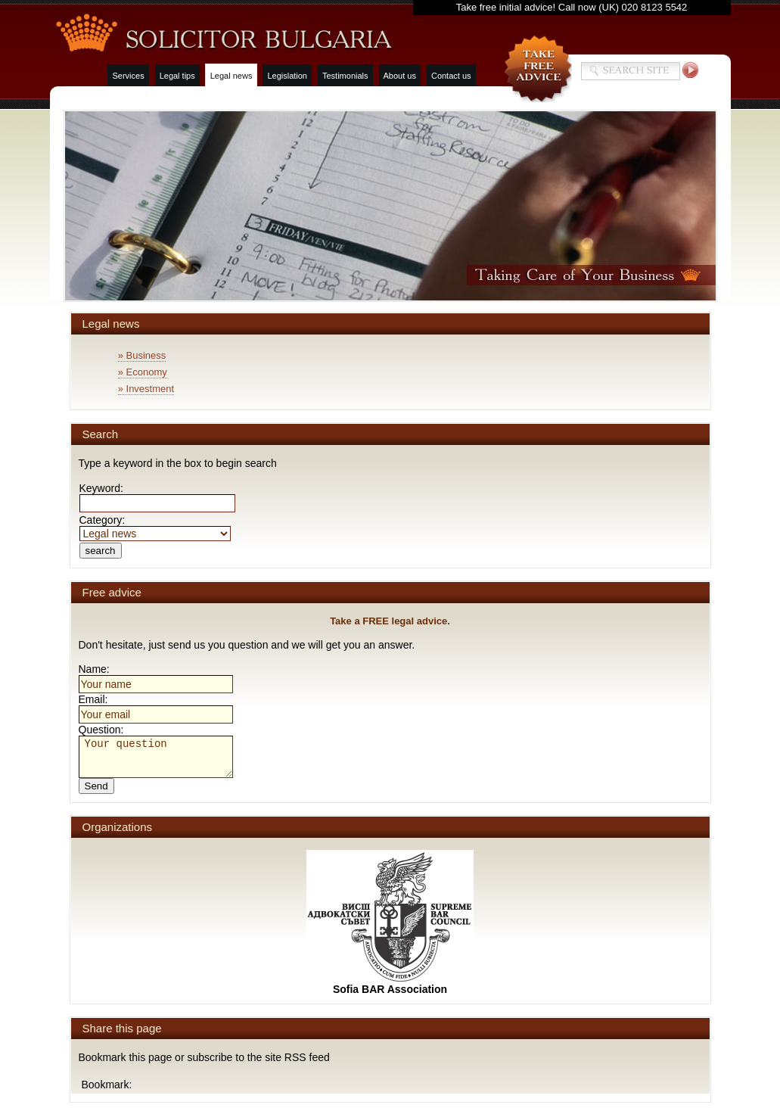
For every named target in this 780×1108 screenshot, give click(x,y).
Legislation (287, 75)
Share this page (122, 1028)
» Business (142, 355)
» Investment (146, 388)
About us (400, 75)
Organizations (117, 826)
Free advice (111, 592)
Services (128, 75)
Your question (156, 757)
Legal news (231, 75)
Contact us (451, 75)
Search (100, 434)
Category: (155, 526)
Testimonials (345, 75)
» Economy (142, 372)
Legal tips (177, 75)
